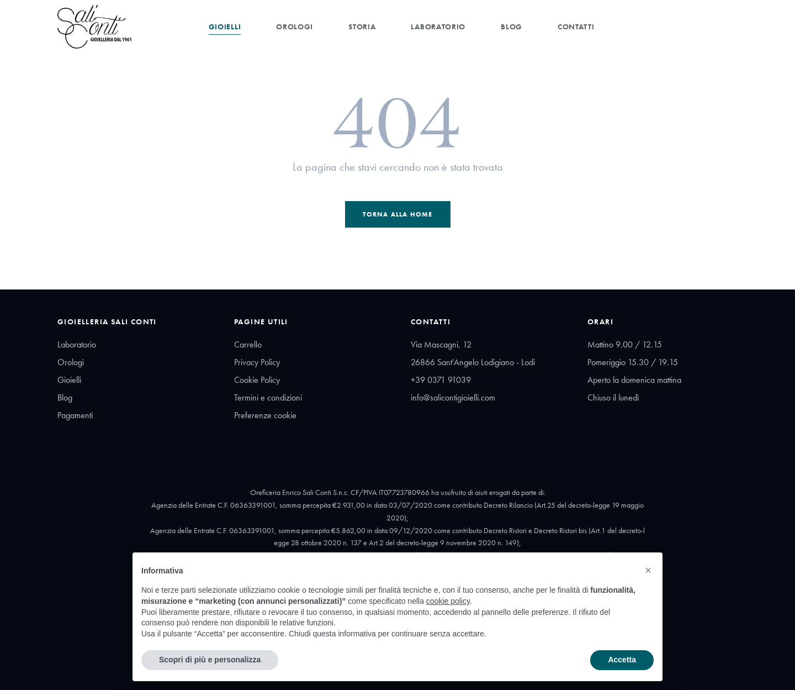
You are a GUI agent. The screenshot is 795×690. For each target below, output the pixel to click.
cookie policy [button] (448, 601)
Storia (361, 26)
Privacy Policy (257, 362)
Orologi (294, 26)
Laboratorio (438, 26)
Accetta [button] (622, 659)
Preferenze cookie (265, 415)
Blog (511, 26)
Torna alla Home (398, 214)
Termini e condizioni (268, 397)
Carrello (248, 344)
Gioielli (225, 26)
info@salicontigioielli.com (453, 397)
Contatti (576, 26)
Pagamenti (75, 415)
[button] (648, 570)
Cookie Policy (257, 380)
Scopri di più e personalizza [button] (210, 659)
